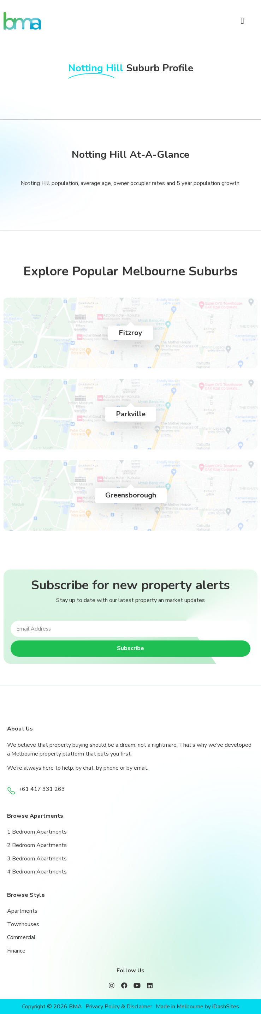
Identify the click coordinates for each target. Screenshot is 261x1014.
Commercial (21, 937)
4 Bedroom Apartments (37, 872)
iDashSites (225, 1006)
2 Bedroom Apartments (37, 845)
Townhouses (23, 924)
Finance (16, 951)
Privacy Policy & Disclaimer (118, 1006)
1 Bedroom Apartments (37, 832)
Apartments (22, 911)
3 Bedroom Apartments (37, 859)
